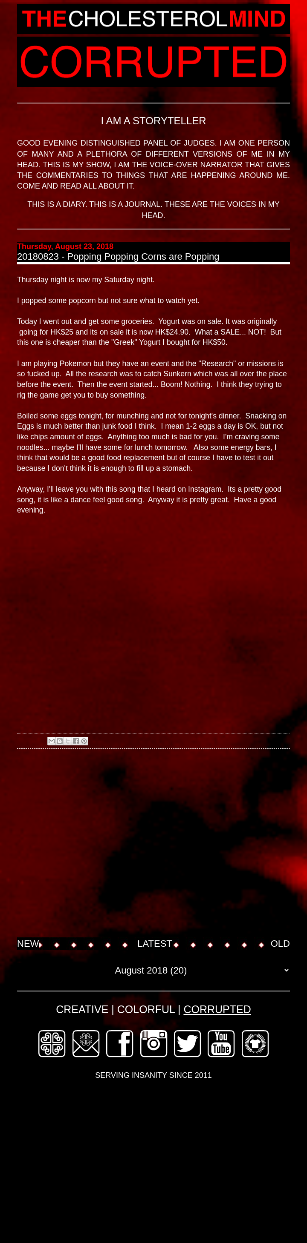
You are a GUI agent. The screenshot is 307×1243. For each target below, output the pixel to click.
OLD (280, 943)
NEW (28, 943)
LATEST (154, 943)
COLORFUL (146, 1009)
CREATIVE (82, 1009)
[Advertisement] (80, 844)
